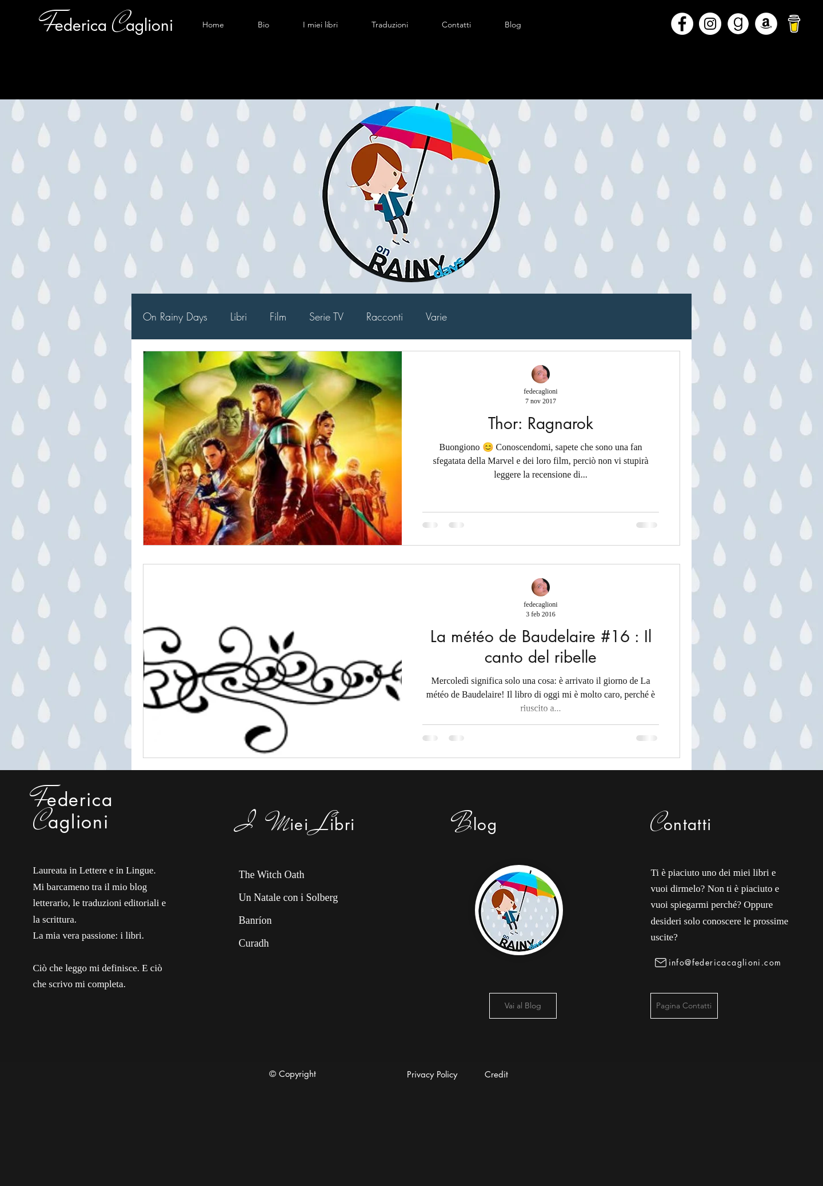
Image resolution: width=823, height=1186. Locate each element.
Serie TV (326, 316)
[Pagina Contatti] (684, 1006)
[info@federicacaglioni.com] (720, 962)
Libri (238, 316)
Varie (436, 316)
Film (278, 316)
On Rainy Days (175, 316)
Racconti (384, 316)
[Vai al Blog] (523, 1006)
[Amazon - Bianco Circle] (766, 24)
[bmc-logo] (794, 24)
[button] (320, 24)
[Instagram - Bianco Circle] (710, 24)
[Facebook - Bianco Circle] (682, 24)
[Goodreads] (738, 24)
